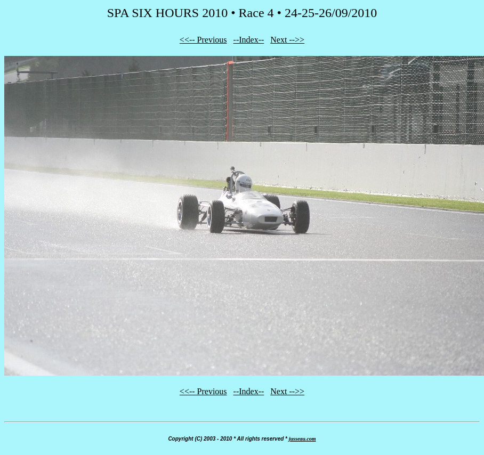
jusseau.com (302, 439)
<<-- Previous (203, 39)
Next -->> (287, 39)
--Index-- (248, 39)
